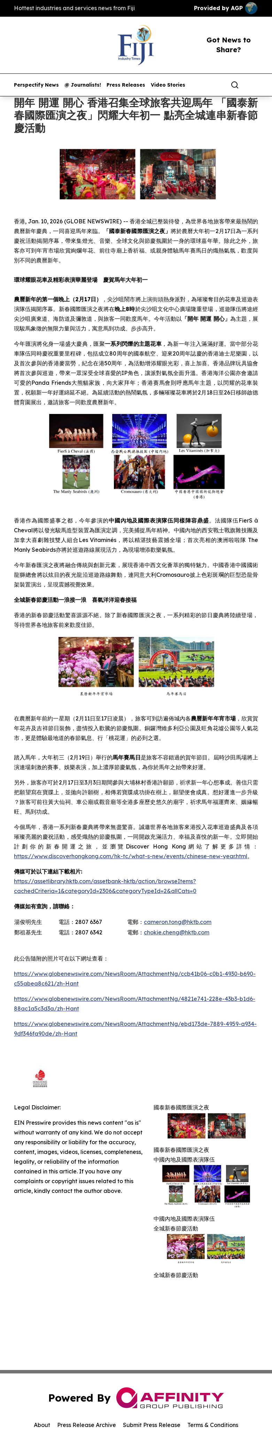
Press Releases (126, 85)
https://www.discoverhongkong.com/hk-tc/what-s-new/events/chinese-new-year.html (130, 856)
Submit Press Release (151, 1424)
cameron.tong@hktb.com (177, 921)
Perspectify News (36, 85)
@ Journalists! (82, 85)
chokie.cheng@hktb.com (176, 932)
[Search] (234, 85)
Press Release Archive (86, 1424)
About (42, 1424)
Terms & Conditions (212, 1424)
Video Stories (168, 85)
